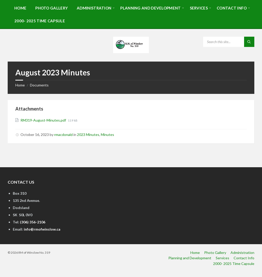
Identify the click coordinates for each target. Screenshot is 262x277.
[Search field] (228, 42)
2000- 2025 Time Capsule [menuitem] (233, 263)
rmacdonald (63, 134)
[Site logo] (131, 51)
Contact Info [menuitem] (244, 258)
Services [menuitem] (222, 258)
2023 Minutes (88, 134)
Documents (39, 85)
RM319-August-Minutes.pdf (43, 120)
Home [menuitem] (195, 252)
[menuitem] (20, 8)
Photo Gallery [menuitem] (215, 252)
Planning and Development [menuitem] (189, 258)
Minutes (107, 134)
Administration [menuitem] (242, 252)
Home (20, 85)
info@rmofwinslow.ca (42, 229)
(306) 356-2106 (32, 222)
